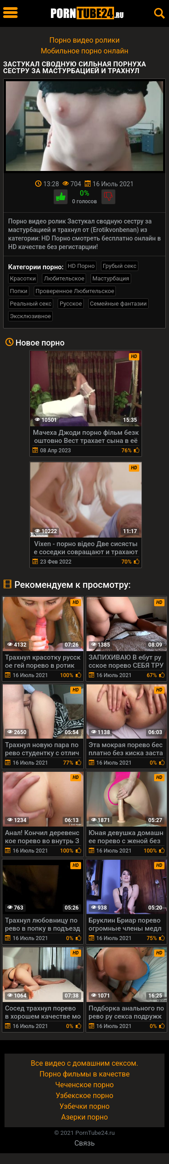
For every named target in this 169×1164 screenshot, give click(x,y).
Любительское (64, 278)
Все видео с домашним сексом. (84, 1063)
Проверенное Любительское (75, 291)
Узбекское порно (85, 1095)
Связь (84, 1143)
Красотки (23, 278)
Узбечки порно (84, 1106)
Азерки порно (84, 1117)
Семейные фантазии (118, 303)
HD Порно (81, 266)
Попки (18, 291)
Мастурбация (110, 278)
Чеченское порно (84, 1085)
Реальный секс (30, 303)
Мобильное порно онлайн (84, 51)
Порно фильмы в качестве (84, 1074)
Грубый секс (120, 266)
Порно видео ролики (85, 40)
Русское (70, 303)
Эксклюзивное (30, 316)
